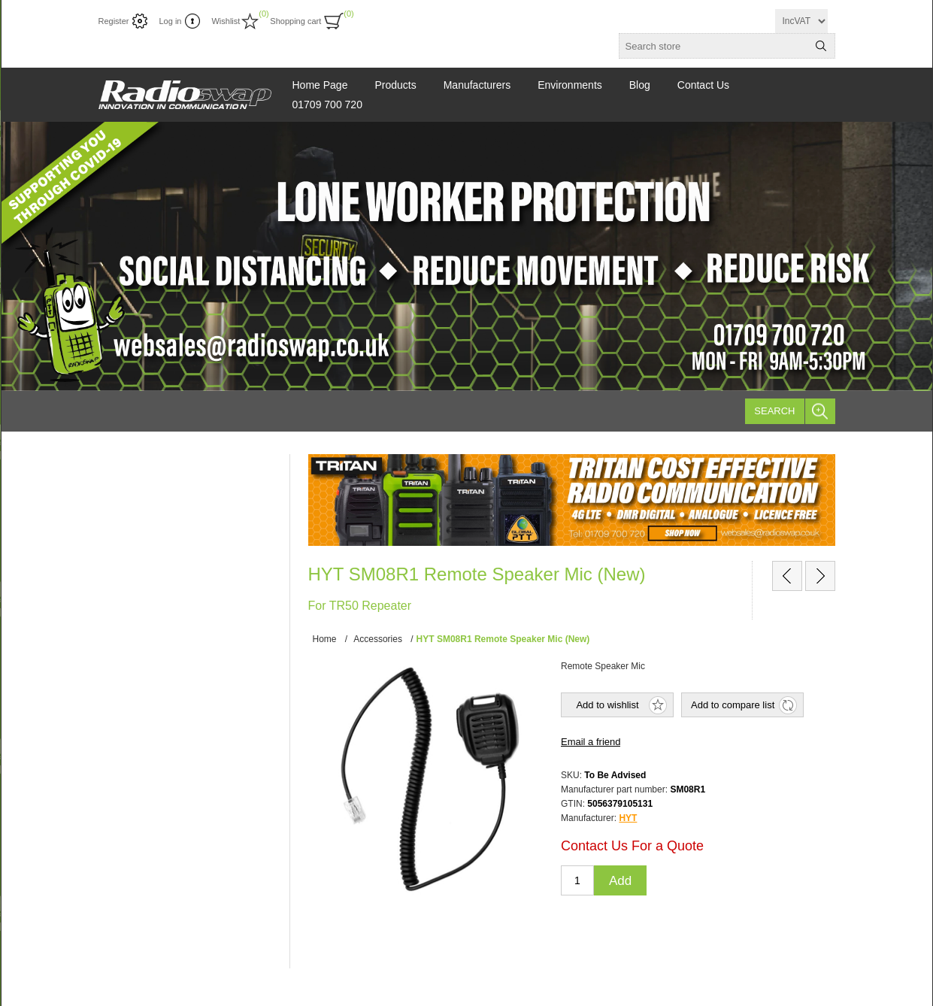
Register (113, 21)
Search (774, 411)
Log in (170, 21)
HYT (628, 818)
